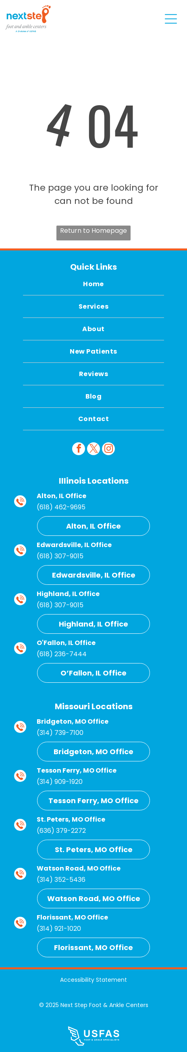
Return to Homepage (93, 230)
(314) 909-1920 (60, 781)
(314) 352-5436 (61, 879)
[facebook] (78, 449)
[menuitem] (93, 284)
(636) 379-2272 (61, 830)
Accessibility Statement (93, 980)
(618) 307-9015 (60, 556)
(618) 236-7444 (62, 654)
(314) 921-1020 (59, 928)
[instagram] (108, 449)
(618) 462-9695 (61, 507)
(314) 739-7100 (60, 732)
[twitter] (93, 449)
